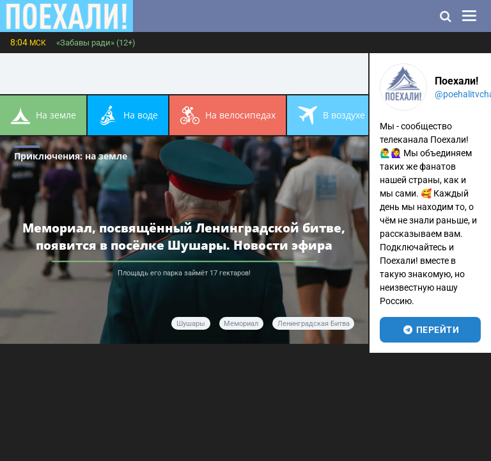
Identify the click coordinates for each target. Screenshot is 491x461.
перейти (430, 330)
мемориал (241, 323)
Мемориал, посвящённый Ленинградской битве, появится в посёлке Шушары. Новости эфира (183, 236)
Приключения (70, 156)
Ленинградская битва (313, 323)
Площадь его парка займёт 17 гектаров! (184, 273)
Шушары (190, 323)
